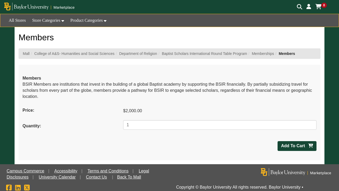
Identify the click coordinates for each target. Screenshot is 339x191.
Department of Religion (138, 53)
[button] (308, 7)
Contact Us (96, 177)
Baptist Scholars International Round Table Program (204, 53)
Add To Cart (297, 146)
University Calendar (57, 177)
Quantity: (32, 126)
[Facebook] (9, 188)
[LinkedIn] (18, 188)
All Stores (17, 20)
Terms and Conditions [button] (107, 171)
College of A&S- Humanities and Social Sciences (74, 53)
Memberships (263, 53)
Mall (26, 53)
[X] (27, 188)
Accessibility (65, 171)
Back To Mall (129, 177)
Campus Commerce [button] (25, 171)
